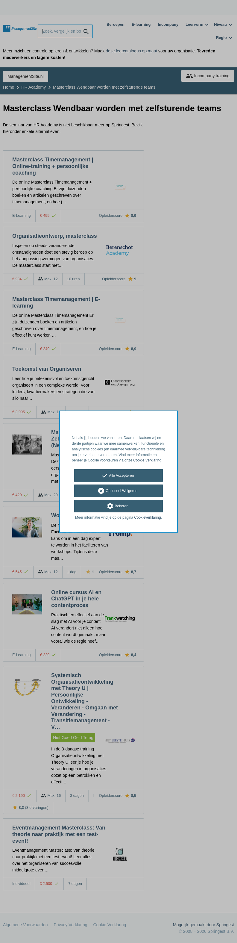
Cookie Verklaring (147, 460)
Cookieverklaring (147, 517)
